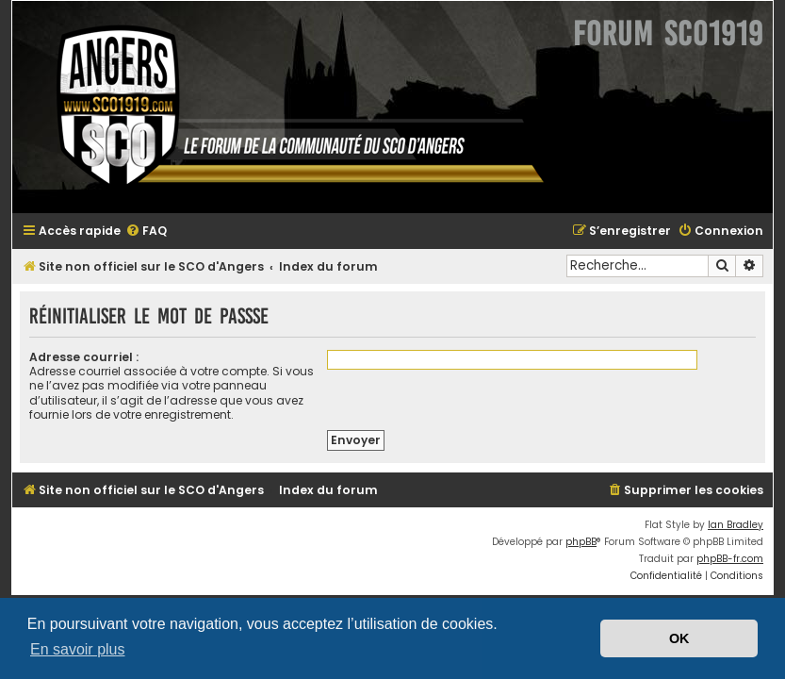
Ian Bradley (735, 525)
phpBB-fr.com (729, 559)
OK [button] (679, 638)
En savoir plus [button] (77, 649)
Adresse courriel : (84, 357)
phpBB (581, 542)
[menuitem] (146, 231)
